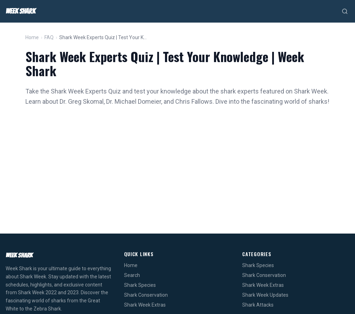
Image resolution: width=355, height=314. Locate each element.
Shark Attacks (258, 305)
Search (132, 275)
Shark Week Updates (265, 295)
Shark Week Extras (145, 305)
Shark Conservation (146, 295)
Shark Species (140, 285)
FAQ (49, 37)
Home (32, 37)
